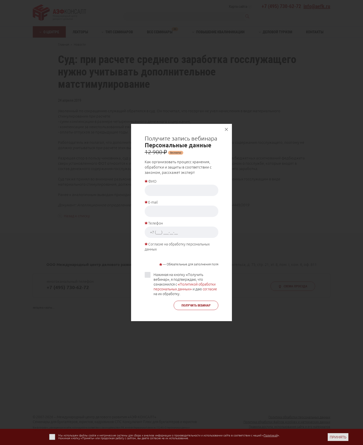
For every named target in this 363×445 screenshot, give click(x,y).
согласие (210, 289)
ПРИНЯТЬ (338, 437)
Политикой (271, 435)
